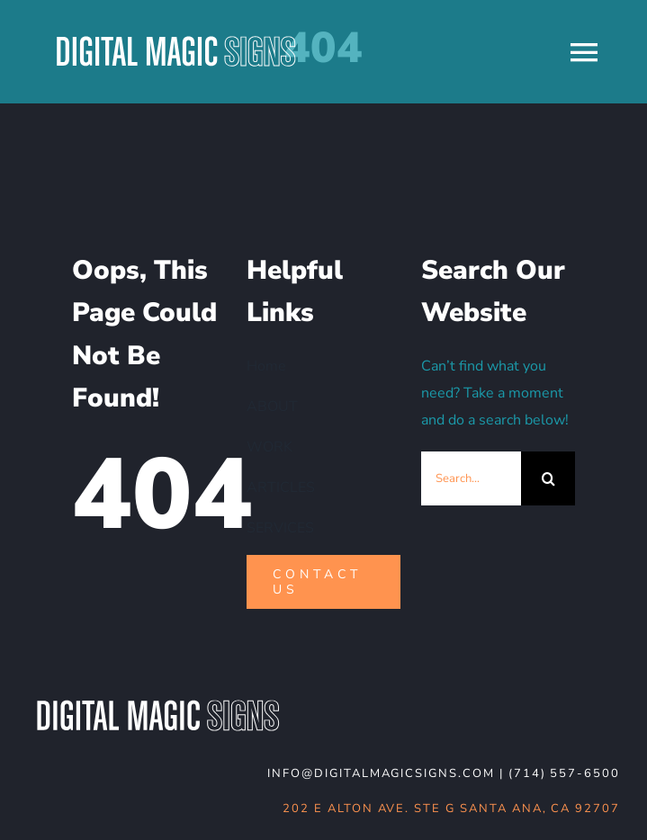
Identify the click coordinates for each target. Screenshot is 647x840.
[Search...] (471, 478)
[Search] (548, 478)
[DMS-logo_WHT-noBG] (158, 701)
